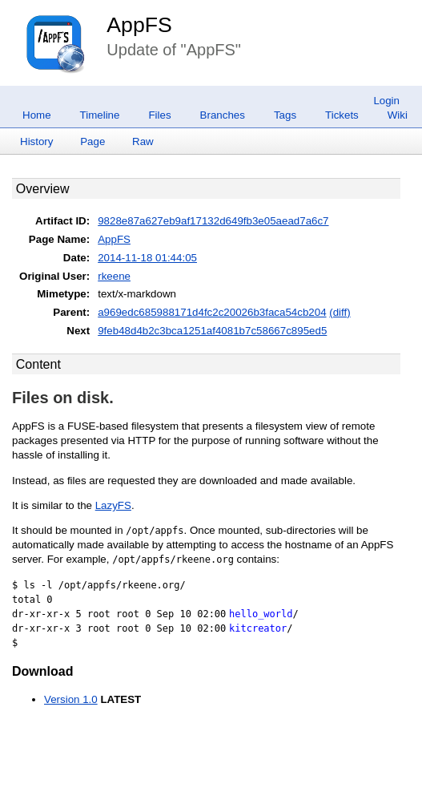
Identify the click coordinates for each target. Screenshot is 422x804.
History (36, 141)
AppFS (139, 25)
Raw (143, 141)
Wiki (398, 115)
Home (36, 115)
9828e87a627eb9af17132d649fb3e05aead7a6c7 (213, 221)
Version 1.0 (71, 699)
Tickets (342, 115)
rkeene (114, 276)
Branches (222, 115)
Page (92, 141)
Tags (285, 115)
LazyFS (113, 505)
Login (386, 101)
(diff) (339, 312)
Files (159, 115)
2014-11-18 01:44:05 (147, 258)
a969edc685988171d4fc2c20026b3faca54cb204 (212, 312)
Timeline (100, 115)
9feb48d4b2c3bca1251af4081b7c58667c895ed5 (212, 331)
